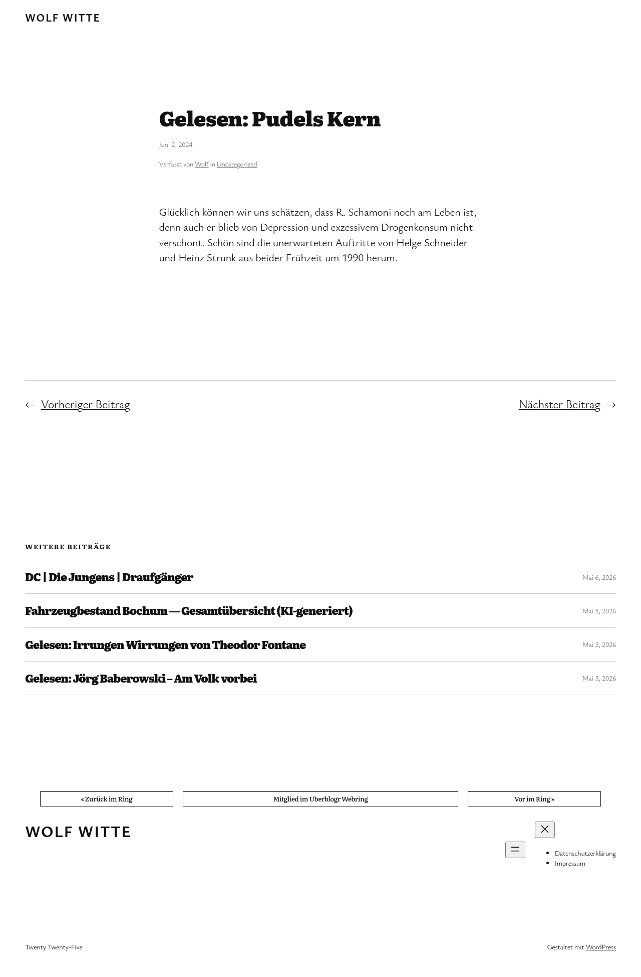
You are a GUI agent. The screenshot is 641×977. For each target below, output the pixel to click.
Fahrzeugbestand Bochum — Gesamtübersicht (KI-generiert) (188, 610)
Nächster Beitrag (559, 404)
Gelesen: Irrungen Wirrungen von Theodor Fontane (165, 644)
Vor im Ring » (534, 798)
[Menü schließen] (545, 830)
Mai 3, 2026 (599, 644)
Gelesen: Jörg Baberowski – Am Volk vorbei (141, 678)
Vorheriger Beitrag (85, 404)
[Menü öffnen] (515, 850)
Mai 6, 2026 (599, 577)
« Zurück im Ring (106, 798)
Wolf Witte (63, 17)
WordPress (601, 946)
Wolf (201, 164)
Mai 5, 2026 (599, 610)
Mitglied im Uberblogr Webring (320, 798)
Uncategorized (237, 164)
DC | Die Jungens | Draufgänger (109, 576)
